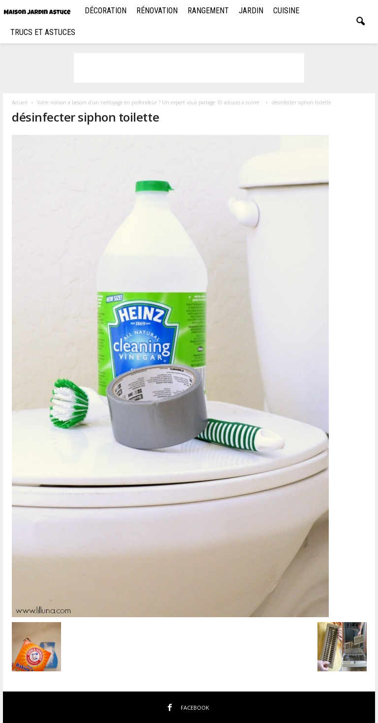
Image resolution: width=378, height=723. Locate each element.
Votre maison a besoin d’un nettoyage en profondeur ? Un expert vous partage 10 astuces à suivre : (149, 102)
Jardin (251, 10)
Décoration (105, 10)
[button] (360, 21)
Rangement (208, 10)
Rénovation (157, 10)
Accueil (20, 102)
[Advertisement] (189, 68)
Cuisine (286, 10)
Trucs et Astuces (42, 32)
